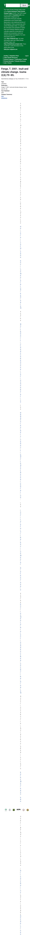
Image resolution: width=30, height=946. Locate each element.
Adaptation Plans (14, 55)
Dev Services (20, 925)
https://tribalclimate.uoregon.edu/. (13, 44)
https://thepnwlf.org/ (12, 38)
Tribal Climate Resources (11, 57)
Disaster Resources (20, 61)
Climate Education (9, 61)
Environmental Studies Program (20, 284)
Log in (26, 55)
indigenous (4, 98)
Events (10, 63)
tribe (2, 96)
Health (25, 59)
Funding (6, 55)
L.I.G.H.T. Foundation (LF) (14, 15)
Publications (18, 59)
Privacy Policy (20, 881)
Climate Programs (9, 59)
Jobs (5, 63)
